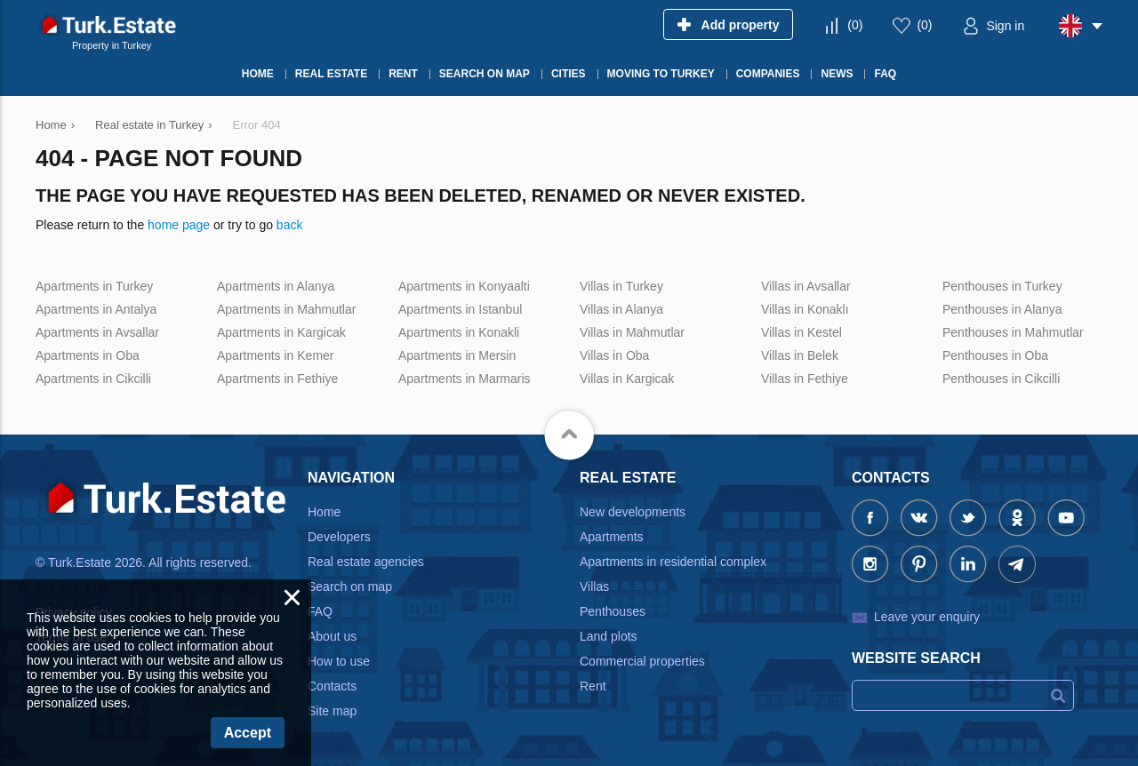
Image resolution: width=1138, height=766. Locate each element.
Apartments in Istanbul (460, 309)
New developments (632, 512)
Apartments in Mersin (457, 355)
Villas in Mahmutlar (632, 332)
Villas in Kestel (801, 332)
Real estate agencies (366, 562)
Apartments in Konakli (458, 332)
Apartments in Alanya (275, 286)
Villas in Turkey (621, 286)
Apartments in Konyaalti (464, 286)
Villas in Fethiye (804, 378)
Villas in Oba (614, 355)
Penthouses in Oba (995, 355)
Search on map (350, 586)
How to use (339, 661)
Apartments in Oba (88, 355)
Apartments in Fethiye (277, 378)
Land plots (608, 636)
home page (179, 225)
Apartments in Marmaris (464, 378)
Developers (339, 537)
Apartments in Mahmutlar (286, 309)
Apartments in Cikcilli (93, 378)
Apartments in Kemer (275, 355)
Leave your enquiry (927, 617)
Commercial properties (642, 661)
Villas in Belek (799, 355)
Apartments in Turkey (94, 286)
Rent (593, 686)
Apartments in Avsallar (97, 332)
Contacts (332, 686)
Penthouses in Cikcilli (1001, 378)
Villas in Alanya (621, 309)
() (854, 25)
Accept (247, 732)
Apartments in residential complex (673, 562)
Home (324, 512)
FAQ (320, 611)
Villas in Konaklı (805, 309)
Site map (332, 711)
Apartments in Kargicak (281, 332)
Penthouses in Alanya (1002, 309)
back (289, 225)
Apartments (612, 537)
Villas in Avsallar (806, 286)
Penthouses (612, 611)
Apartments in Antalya (96, 309)
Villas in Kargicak (627, 378)
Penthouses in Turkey (1002, 286)
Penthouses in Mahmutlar (1013, 332)
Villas (594, 586)
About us (332, 636)
